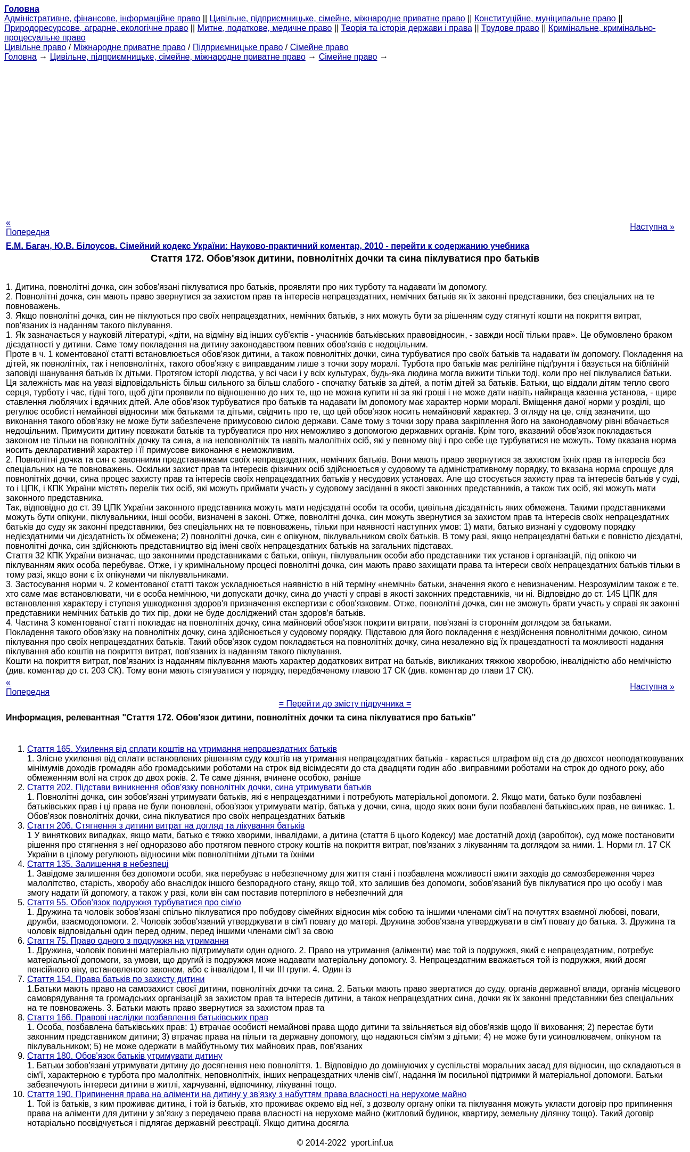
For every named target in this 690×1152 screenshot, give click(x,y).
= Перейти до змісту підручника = (345, 703)
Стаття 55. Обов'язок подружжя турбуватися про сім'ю (134, 902)
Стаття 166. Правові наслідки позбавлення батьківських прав (147, 1017)
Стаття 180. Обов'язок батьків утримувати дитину (125, 1055)
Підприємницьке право (238, 47)
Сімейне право (319, 47)
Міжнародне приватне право (129, 47)
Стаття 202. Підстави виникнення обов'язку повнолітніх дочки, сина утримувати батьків (199, 787)
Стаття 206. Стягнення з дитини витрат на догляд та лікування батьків (166, 825)
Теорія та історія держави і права (406, 28)
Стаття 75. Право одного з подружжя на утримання (127, 940)
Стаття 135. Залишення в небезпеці (98, 864)
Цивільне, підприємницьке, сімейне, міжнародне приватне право (337, 18)
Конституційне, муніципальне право (545, 18)
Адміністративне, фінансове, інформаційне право (102, 18)
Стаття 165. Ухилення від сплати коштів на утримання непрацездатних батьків (182, 748)
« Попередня (28, 227)
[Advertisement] (345, 136)
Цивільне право (35, 47)
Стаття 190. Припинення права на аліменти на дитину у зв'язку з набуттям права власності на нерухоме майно (246, 1094)
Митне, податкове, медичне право (265, 28)
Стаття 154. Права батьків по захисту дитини (116, 979)
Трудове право (510, 28)
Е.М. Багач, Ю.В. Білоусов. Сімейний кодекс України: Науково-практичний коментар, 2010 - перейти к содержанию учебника (267, 245)
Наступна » (652, 226)
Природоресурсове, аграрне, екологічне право (96, 28)
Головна (20, 56)
